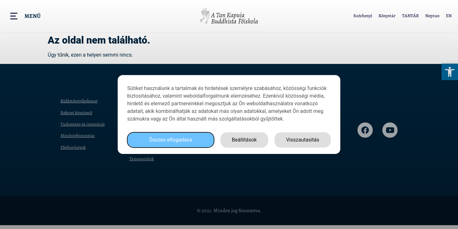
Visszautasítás (302, 140)
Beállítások (244, 140)
